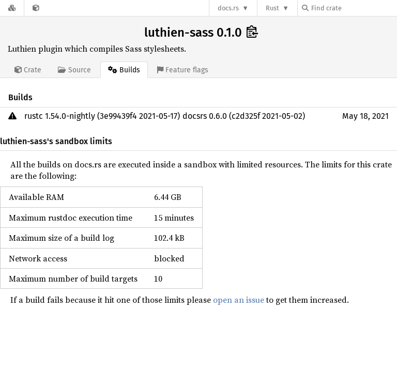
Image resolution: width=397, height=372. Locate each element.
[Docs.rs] (12, 8)
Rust (272, 8)
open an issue (238, 299)
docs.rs (228, 8)
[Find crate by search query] (353, 8)
